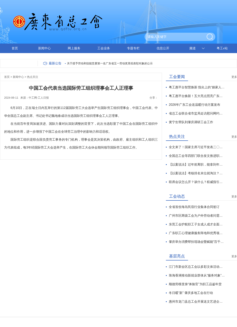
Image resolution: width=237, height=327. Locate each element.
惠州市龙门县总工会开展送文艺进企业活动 (197, 301)
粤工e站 (222, 48)
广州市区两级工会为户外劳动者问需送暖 (197, 215)
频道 (192, 48)
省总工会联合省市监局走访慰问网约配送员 (197, 113)
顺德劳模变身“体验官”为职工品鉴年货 (195, 284)
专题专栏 (133, 48)
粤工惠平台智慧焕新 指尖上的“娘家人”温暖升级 (197, 87)
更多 (234, 76)
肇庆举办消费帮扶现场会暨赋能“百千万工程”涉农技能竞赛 (197, 241)
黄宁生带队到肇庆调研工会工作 (191, 122)
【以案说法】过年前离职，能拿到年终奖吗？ (197, 164)
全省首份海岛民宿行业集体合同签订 (194, 207)
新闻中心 (44, 48)
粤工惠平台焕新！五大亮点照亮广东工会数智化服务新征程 (197, 96)
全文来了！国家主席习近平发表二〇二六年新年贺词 (197, 147)
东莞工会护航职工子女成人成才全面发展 (197, 224)
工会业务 (103, 48)
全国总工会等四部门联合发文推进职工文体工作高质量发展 (197, 155)
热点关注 (32, 76)
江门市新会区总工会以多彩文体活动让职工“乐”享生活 (197, 266)
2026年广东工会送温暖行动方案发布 (194, 104)
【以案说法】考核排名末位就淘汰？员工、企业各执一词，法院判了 (197, 173)
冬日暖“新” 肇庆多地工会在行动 (191, 293)
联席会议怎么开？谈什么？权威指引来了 (197, 182)
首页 (15, 48)
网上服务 (74, 48)
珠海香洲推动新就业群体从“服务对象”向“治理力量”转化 (197, 275)
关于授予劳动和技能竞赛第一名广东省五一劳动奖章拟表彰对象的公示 (110, 63)
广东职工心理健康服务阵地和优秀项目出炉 (197, 233)
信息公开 (163, 48)
